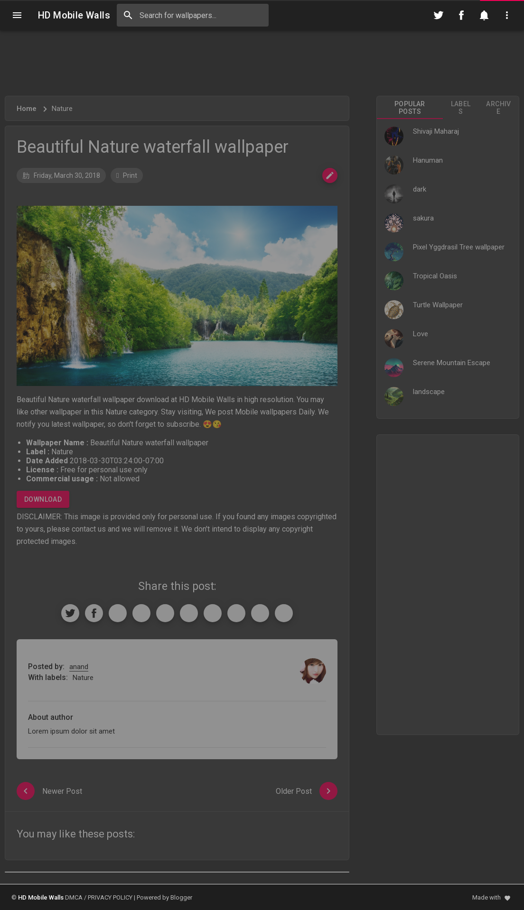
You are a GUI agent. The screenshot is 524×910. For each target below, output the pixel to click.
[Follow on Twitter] (438, 15)
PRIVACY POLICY (110, 897)
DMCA (74, 897)
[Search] (128, 15)
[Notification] (484, 15)
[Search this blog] (193, 15)
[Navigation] (17, 15)
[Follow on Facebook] (461, 15)
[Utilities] (507, 15)
